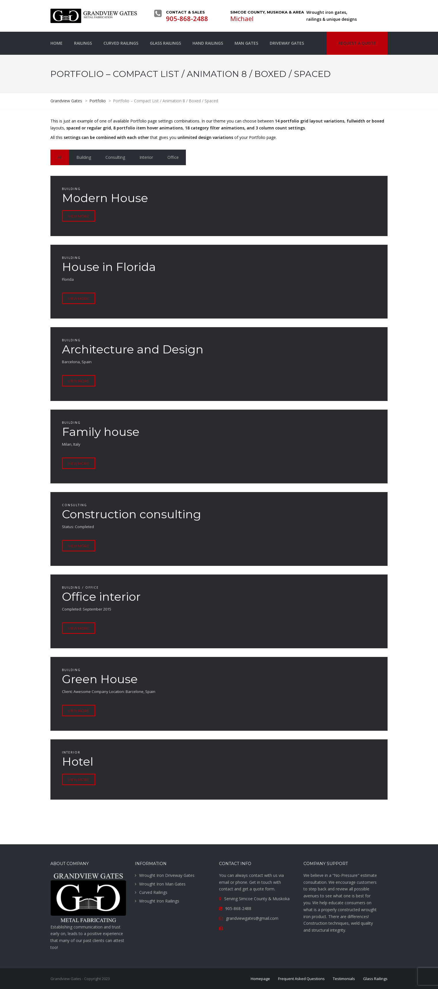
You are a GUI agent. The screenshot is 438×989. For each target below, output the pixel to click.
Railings (83, 43)
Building (83, 157)
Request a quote (357, 43)
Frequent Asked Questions (301, 978)
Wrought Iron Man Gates (162, 884)
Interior (146, 157)
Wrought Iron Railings (159, 901)
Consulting (115, 157)
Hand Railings (207, 43)
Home (56, 43)
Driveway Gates (287, 43)
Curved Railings (120, 43)
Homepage (260, 978)
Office (173, 157)
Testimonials (344, 978)
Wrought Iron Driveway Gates (167, 875)
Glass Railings (165, 43)
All (60, 157)
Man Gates (246, 43)
